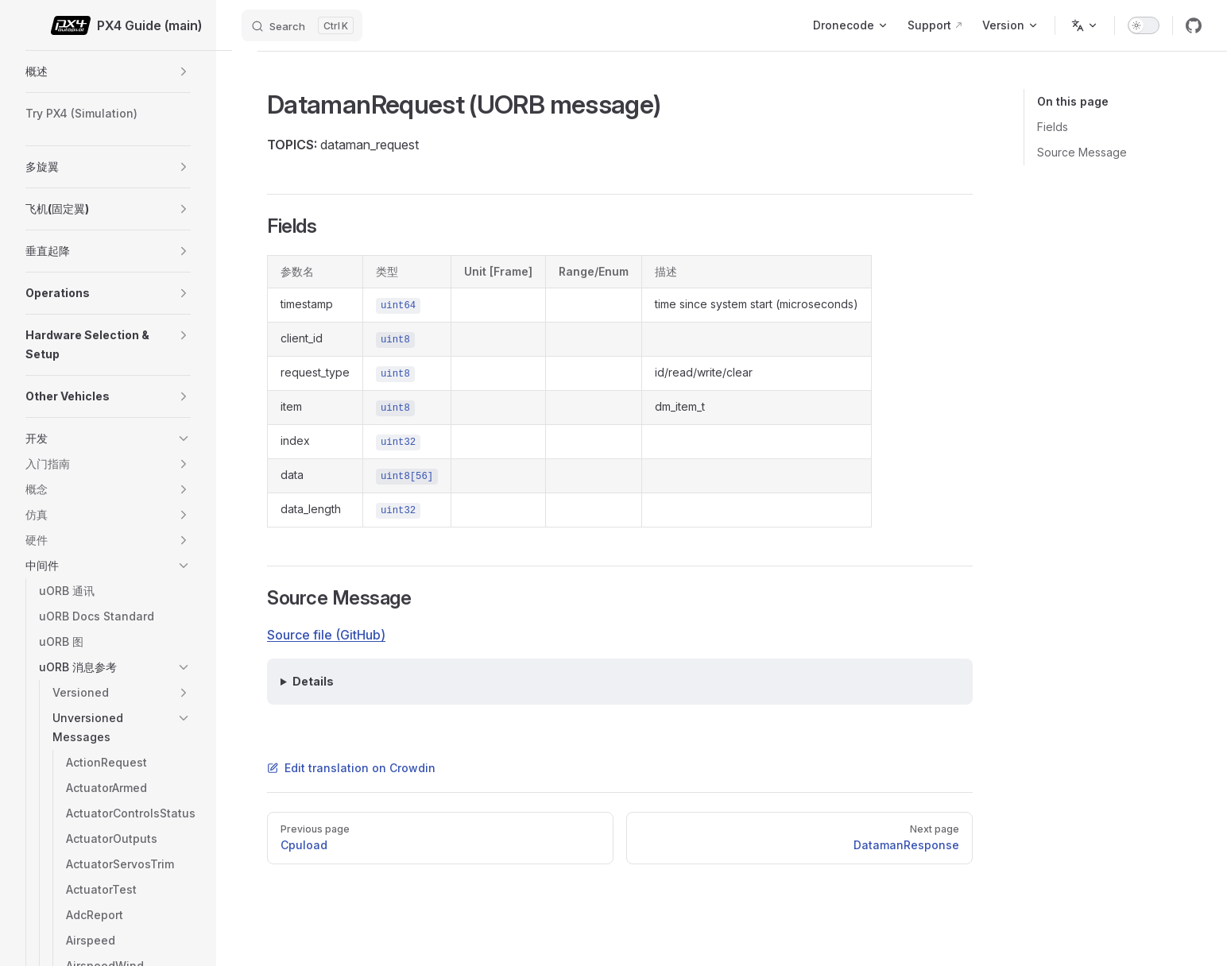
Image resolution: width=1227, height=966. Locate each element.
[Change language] (1085, 25)
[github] (1193, 25)
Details (313, 681)
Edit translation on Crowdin (351, 768)
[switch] (1143, 25)
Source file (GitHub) (326, 635)
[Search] (302, 25)
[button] (183, 71)
